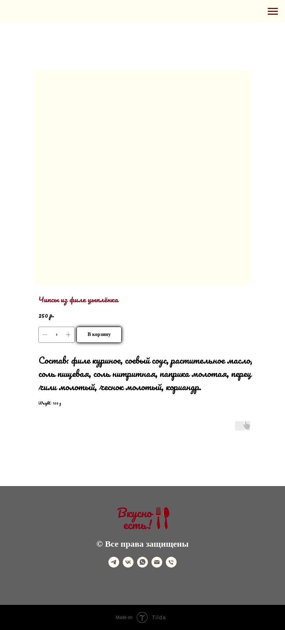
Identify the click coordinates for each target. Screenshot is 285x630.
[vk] (128, 566)
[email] (156, 566)
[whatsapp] (142, 566)
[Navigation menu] (273, 11)
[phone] (171, 566)
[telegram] (113, 566)
